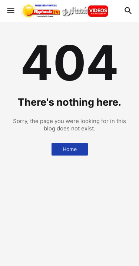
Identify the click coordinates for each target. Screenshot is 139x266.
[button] (10, 11)
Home (70, 149)
